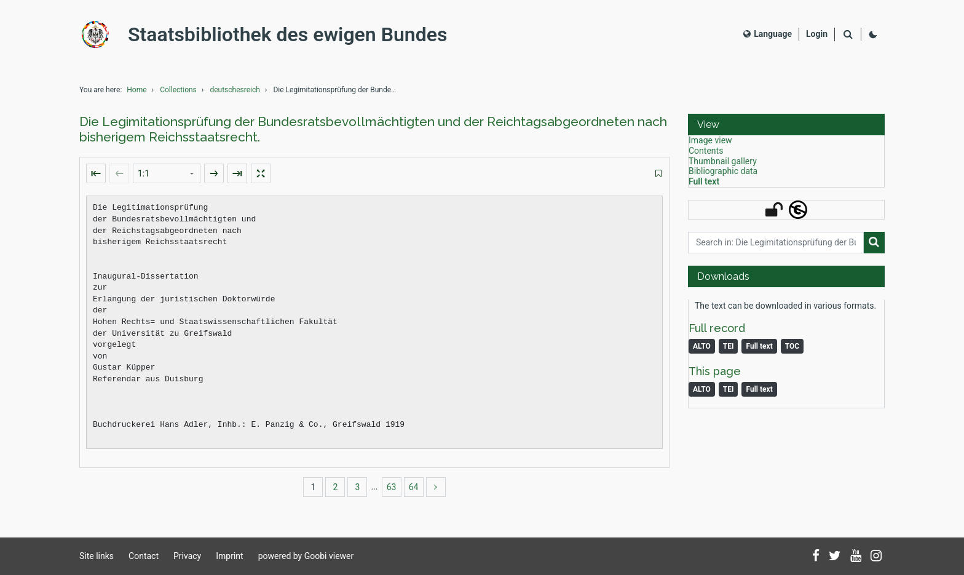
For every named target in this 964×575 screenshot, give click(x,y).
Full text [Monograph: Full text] (759, 346)
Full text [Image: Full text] (759, 389)
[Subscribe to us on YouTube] (855, 556)
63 (392, 487)
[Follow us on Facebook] (816, 556)
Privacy (187, 556)
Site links (96, 556)
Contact (143, 556)
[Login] (817, 34)
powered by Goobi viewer (306, 556)
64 (414, 487)
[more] (436, 487)
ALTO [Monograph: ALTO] (702, 346)
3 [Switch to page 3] (357, 487)
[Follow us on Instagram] (876, 556)
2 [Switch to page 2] (335, 487)
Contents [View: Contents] (706, 151)
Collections (178, 89)
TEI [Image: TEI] (728, 389)
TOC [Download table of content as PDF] (792, 346)
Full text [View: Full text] (704, 181)
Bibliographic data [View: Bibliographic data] (723, 171)
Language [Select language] (767, 34)
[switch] (658, 173)
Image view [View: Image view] (710, 140)
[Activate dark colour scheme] (873, 34)
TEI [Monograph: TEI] (728, 346)
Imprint (229, 556)
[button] (786, 124)
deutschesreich (234, 89)
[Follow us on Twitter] (835, 556)
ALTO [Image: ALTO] (702, 389)
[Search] (848, 34)
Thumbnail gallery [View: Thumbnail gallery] (723, 161)
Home (136, 89)
